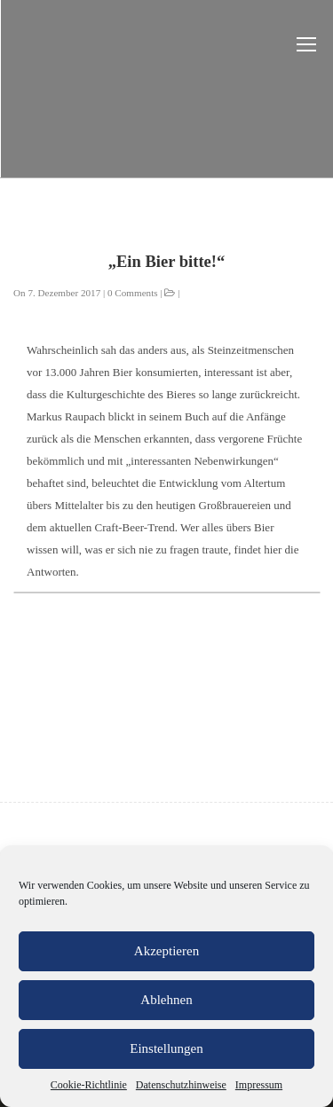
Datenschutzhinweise (181, 1085)
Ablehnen (166, 1000)
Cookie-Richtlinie (89, 1085)
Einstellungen (166, 1048)
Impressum (258, 1085)
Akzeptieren (166, 951)
